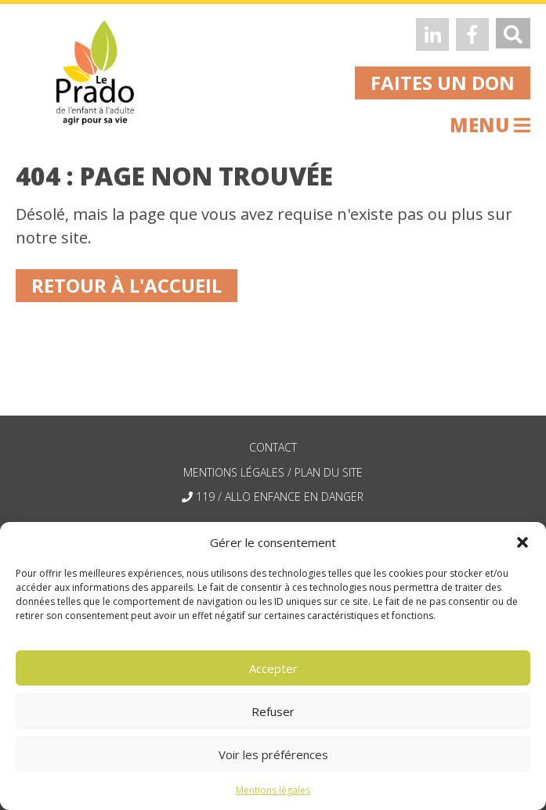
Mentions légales (273, 790)
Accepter (273, 668)
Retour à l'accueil (126, 285)
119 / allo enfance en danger (279, 496)
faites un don (443, 82)
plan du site (329, 472)
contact (273, 447)
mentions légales (233, 472)
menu (490, 125)
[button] (522, 542)
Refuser (273, 711)
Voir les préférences (273, 754)
